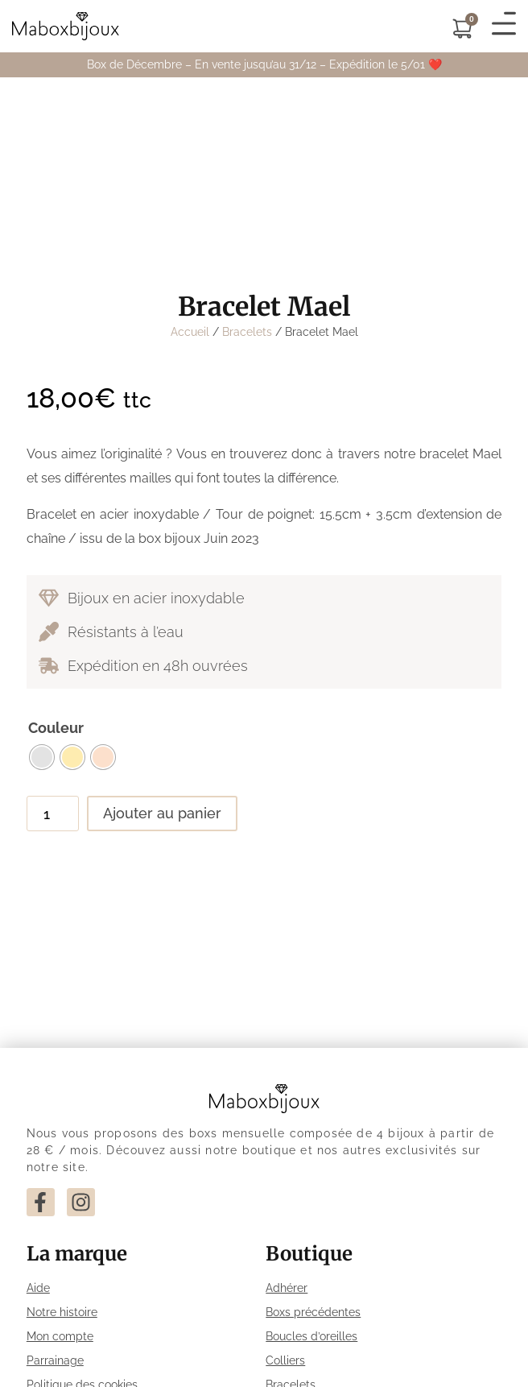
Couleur (56, 728)
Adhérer (286, 1287)
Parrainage (55, 1360)
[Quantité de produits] (53, 813)
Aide (38, 1287)
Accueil (190, 331)
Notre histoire (62, 1312)
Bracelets (247, 331)
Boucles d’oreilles (311, 1336)
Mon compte (60, 1336)
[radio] (42, 757)
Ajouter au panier (162, 813)
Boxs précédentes (313, 1312)
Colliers (285, 1360)
